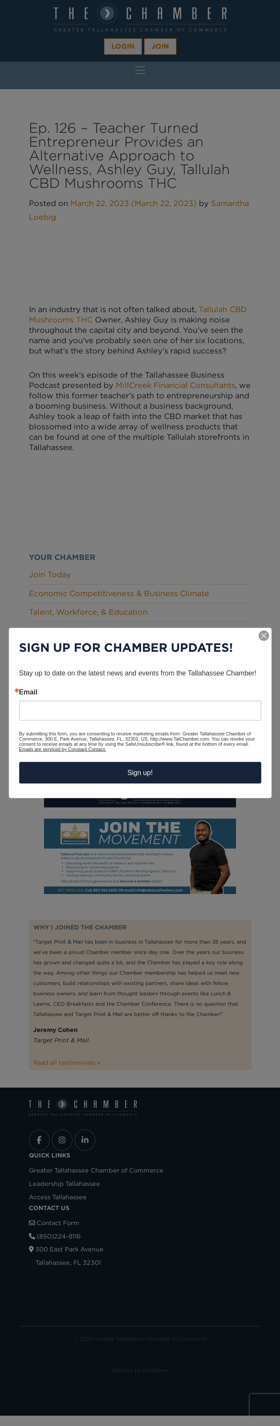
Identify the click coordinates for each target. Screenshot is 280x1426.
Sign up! (140, 772)
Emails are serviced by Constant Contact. (62, 749)
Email (28, 692)
